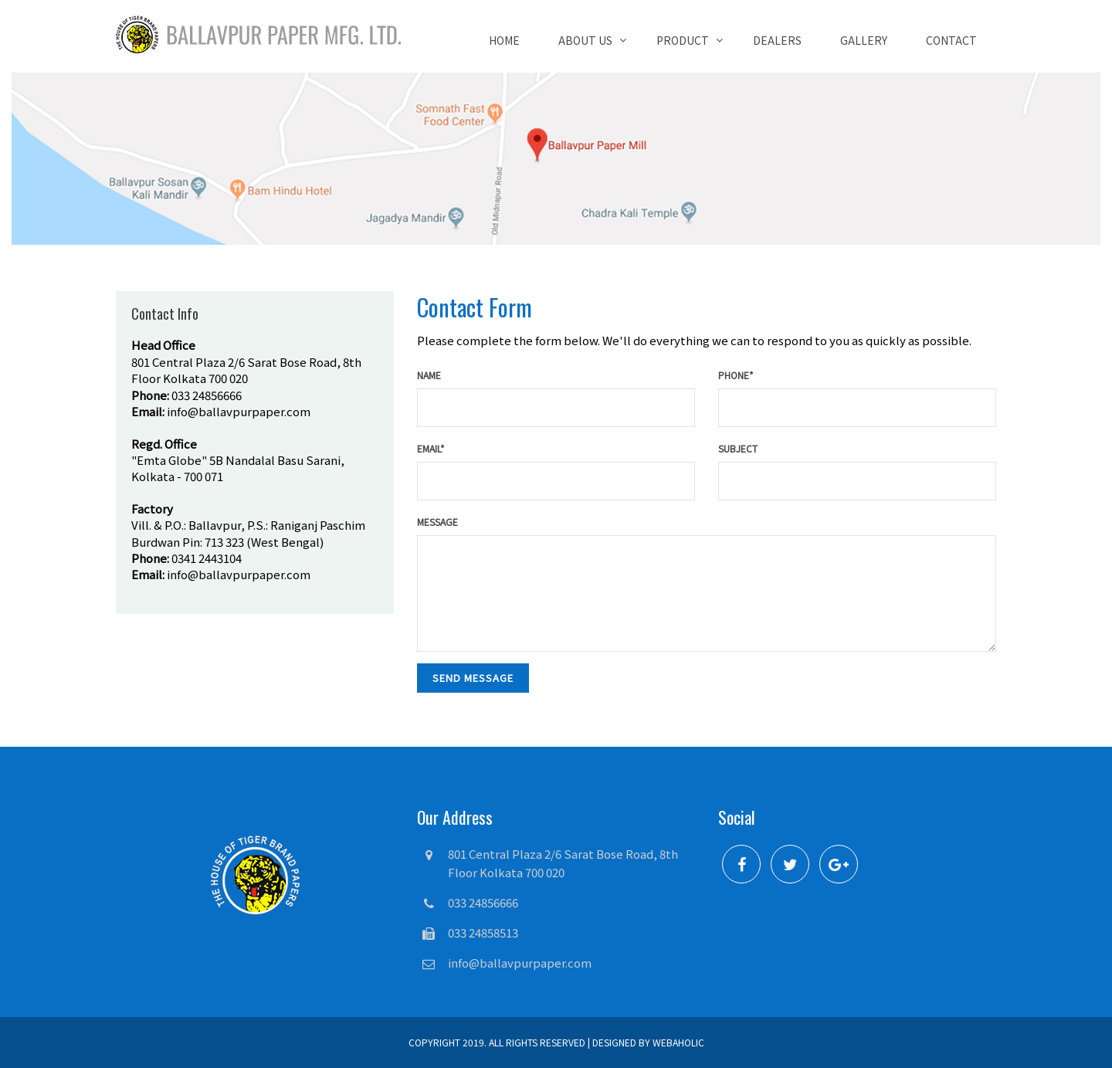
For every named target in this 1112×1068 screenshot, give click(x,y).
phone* (736, 374)
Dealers (777, 40)
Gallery (863, 40)
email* (431, 448)
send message (473, 677)
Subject (738, 448)
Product (682, 40)
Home (504, 40)
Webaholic (678, 1042)
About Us (585, 40)
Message (437, 521)
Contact (951, 40)
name (429, 374)
